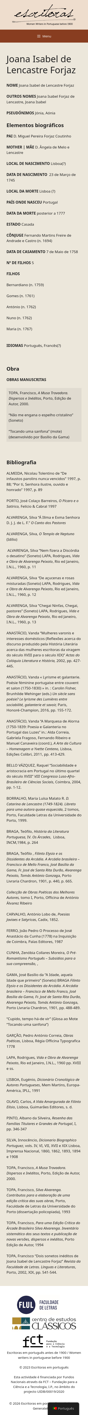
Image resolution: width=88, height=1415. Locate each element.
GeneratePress (44, 1408)
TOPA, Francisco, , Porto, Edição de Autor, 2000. (40, 398)
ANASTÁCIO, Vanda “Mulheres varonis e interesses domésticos (43, 649)
